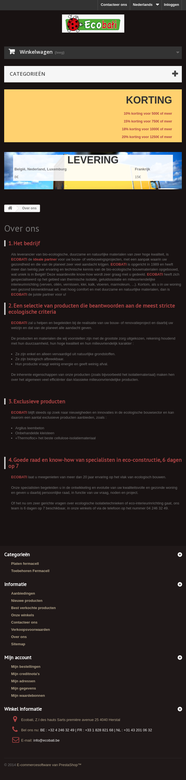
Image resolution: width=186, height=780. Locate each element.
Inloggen (171, 5)
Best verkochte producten (33, 608)
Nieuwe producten (27, 601)
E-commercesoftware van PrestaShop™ (49, 765)
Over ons (19, 637)
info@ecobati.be (46, 740)
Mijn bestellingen (25, 666)
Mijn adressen (23, 681)
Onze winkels (22, 615)
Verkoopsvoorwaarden (30, 629)
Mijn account (17, 657)
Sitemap (18, 644)
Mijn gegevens (23, 688)
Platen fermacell (25, 563)
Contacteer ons (114, 5)
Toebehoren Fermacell (30, 571)
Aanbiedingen (23, 593)
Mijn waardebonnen (28, 695)
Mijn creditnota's (25, 674)
